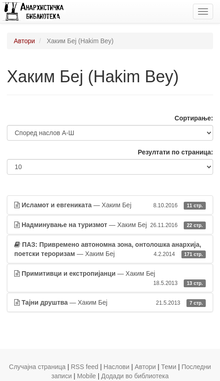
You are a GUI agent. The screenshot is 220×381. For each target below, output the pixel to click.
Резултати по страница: (175, 152)
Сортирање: (194, 118)
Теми (168, 366)
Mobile (86, 376)
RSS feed (84, 366)
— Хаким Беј (110, 205)
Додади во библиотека (135, 376)
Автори (24, 41)
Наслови (117, 366)
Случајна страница (37, 366)
